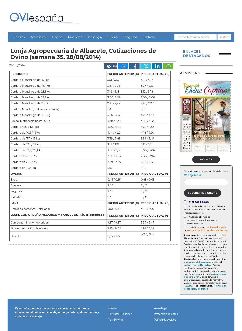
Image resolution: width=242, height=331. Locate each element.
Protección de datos (166, 313)
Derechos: (206, 265)
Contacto (149, 37)
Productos (75, 37)
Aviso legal (160, 308)
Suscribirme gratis (202, 192)
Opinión (57, 37)
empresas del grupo (196, 262)
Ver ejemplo (192, 175)
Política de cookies (165, 319)
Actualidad (39, 37)
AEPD (189, 285)
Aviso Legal (217, 227)
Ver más (206, 159)
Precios (112, 37)
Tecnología (95, 37)
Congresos (130, 37)
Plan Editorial (115, 319)
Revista (19, 37)
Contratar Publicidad (120, 313)
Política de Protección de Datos (206, 230)
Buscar (224, 37)
